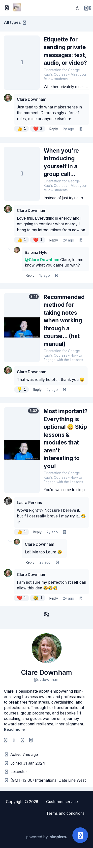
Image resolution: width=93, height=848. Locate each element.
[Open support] (80, 835)
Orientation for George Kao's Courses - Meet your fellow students (65, 74)
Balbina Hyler (37, 252)
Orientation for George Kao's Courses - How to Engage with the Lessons (63, 355)
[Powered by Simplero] (46, 837)
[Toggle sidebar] (7, 8)
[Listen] (81, 129)
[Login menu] (87, 8)
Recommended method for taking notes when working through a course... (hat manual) (64, 320)
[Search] (77, 8)
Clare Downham (31, 99)
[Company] (30, 740)
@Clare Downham (42, 259)
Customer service (62, 801)
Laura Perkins (29, 502)
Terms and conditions (65, 813)
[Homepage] (22, 740)
